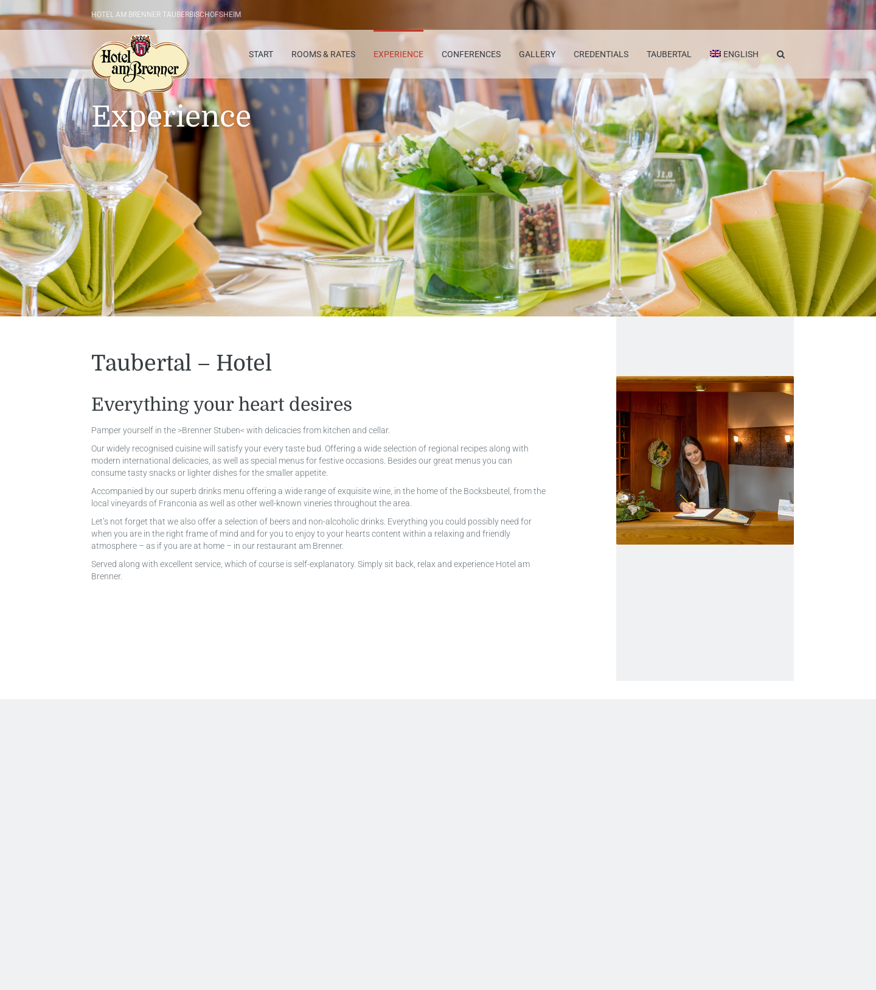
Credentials (601, 54)
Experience (398, 54)
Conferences (471, 54)
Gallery (537, 54)
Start (261, 54)
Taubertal (669, 54)
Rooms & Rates (323, 54)
